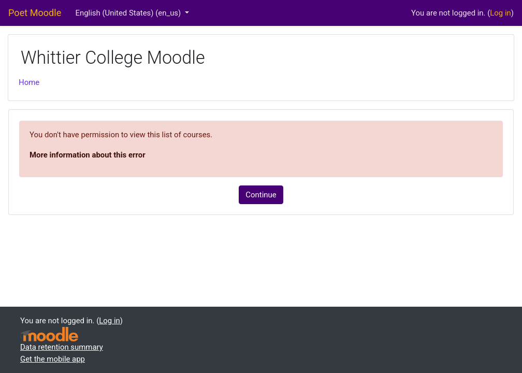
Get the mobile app (52, 359)
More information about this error (88, 155)
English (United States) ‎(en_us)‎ (129, 13)
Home (29, 82)
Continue (260, 194)
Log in (500, 13)
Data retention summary (61, 347)
